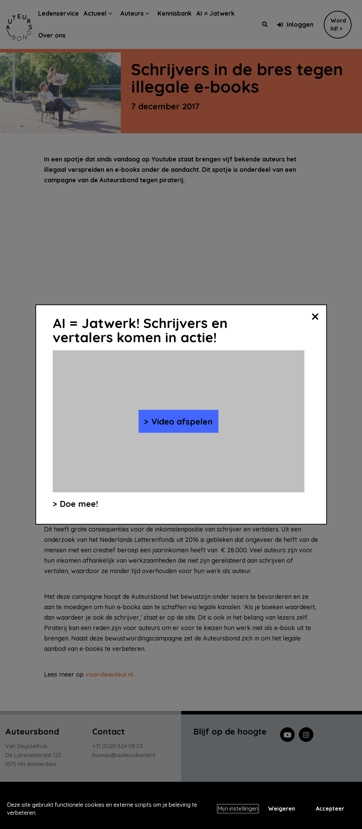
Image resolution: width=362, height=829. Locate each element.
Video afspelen (182, 421)
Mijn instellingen (238, 808)
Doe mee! (79, 504)
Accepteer (330, 808)
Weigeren (281, 808)
